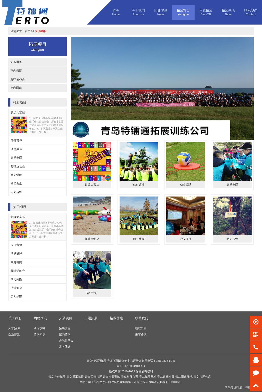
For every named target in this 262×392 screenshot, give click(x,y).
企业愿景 (14, 334)
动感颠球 (16, 149)
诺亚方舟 (92, 293)
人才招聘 (14, 328)
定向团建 (16, 87)
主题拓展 (90, 318)
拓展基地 (116, 318)
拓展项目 (41, 31)
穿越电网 (16, 157)
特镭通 (249, 387)
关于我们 (14, 318)
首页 (27, 31)
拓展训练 (16, 62)
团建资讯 (40, 318)
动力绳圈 (16, 174)
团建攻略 (39, 328)
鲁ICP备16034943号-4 (131, 366)
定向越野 (16, 192)
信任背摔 (16, 140)
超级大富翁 (18, 112)
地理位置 (141, 328)
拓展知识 (39, 334)
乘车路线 (141, 334)
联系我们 (141, 318)
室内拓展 (16, 70)
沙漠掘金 (16, 183)
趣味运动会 (17, 79)
